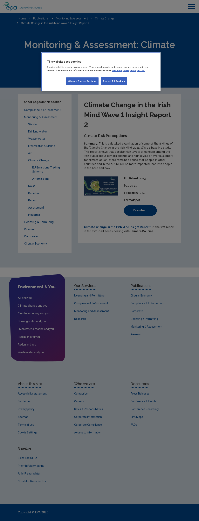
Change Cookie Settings (82, 81)
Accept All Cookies (114, 81)
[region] (101, 71)
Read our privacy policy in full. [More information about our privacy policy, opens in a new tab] (128, 70)
